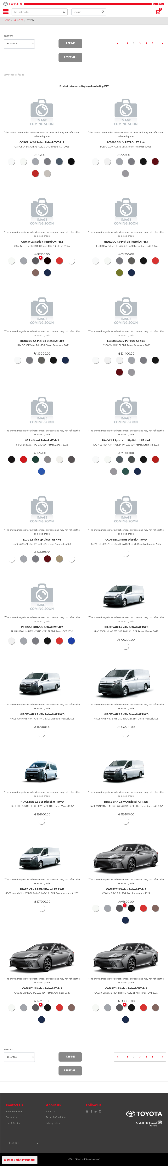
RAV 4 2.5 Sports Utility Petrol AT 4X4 (126, 440)
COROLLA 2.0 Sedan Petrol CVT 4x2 (42, 142)
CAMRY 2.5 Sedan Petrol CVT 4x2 (42, 242)
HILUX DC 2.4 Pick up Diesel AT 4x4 (42, 341)
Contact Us (11, 1117)
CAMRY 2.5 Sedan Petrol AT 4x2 (126, 889)
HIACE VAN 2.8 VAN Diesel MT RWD (126, 714)
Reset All (70, 57)
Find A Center (13, 1123)
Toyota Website (14, 1111)
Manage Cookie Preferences (20, 1160)
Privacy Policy (53, 1123)
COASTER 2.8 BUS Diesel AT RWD (126, 539)
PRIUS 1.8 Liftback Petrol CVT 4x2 (42, 627)
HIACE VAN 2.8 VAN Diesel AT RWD (126, 802)
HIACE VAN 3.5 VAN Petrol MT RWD (126, 627)
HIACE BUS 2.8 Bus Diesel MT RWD (42, 802)
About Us (50, 1111)
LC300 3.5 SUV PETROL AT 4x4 (126, 142)
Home (7, 20)
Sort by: (8, 36)
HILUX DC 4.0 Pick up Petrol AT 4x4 (126, 242)
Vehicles (18, 20)
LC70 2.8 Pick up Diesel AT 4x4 (42, 539)
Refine (70, 43)
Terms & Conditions (56, 1117)
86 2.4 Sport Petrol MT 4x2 (42, 440)
